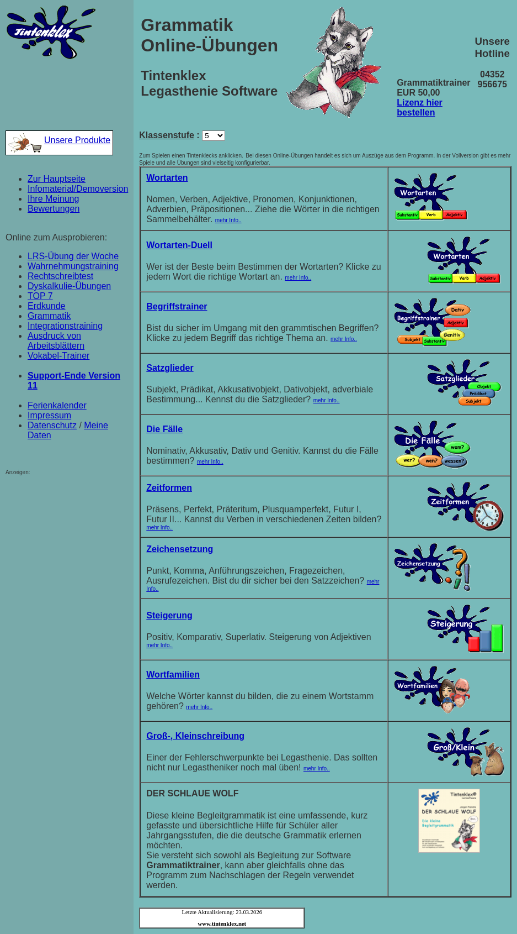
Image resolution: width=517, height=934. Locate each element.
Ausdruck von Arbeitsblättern (56, 340)
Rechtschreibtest (60, 276)
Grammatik (49, 316)
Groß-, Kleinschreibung (195, 736)
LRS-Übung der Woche (73, 256)
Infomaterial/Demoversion (78, 188)
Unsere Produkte (59, 140)
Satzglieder (169, 367)
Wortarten (167, 177)
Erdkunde (47, 306)
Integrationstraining (65, 325)
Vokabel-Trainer (58, 355)
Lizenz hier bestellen (420, 107)
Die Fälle (164, 429)
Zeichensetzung (179, 549)
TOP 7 (40, 296)
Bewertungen (53, 208)
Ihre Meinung (53, 198)
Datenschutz (52, 425)
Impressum (49, 415)
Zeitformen (169, 487)
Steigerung (169, 615)
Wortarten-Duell (179, 245)
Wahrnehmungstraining (73, 266)
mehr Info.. (228, 220)
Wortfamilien (173, 674)
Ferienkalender (57, 405)
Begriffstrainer (176, 306)
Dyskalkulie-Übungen (69, 286)
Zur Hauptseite (57, 178)
